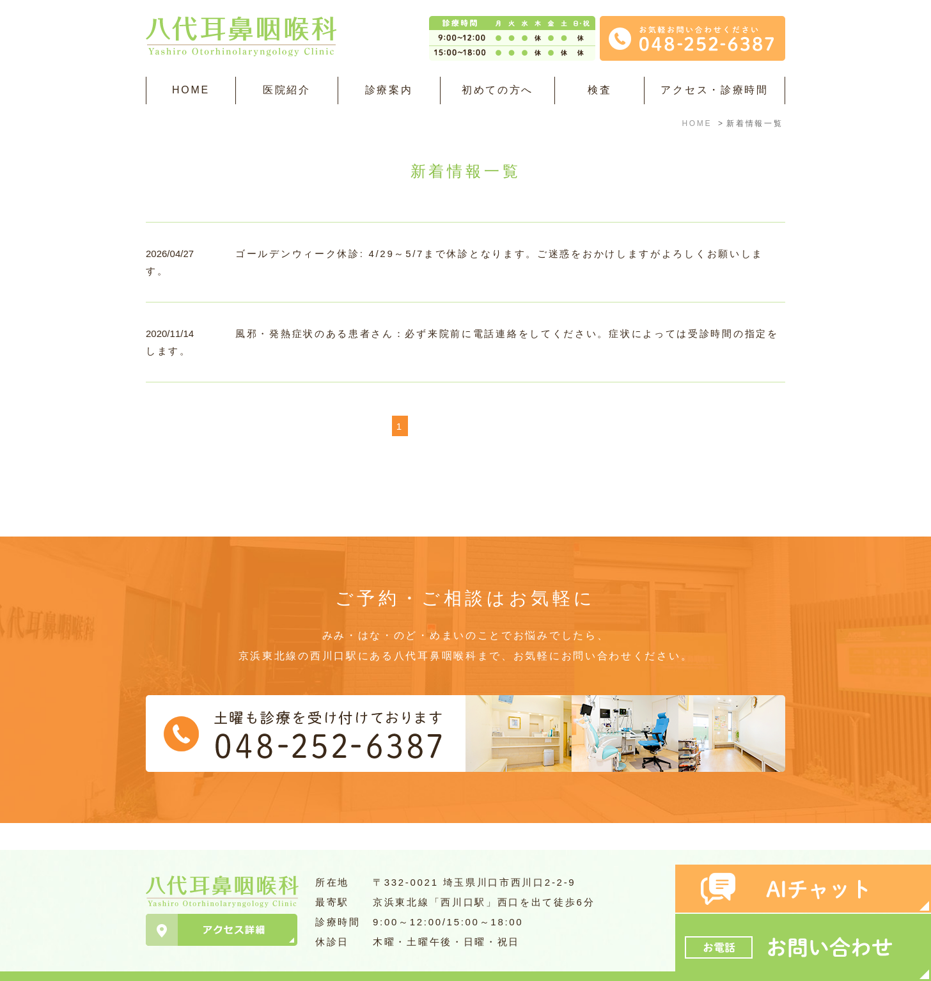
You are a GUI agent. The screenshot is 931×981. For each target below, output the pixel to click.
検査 (599, 89)
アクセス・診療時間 (714, 89)
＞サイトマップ (179, 963)
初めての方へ (497, 89)
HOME (191, 89)
